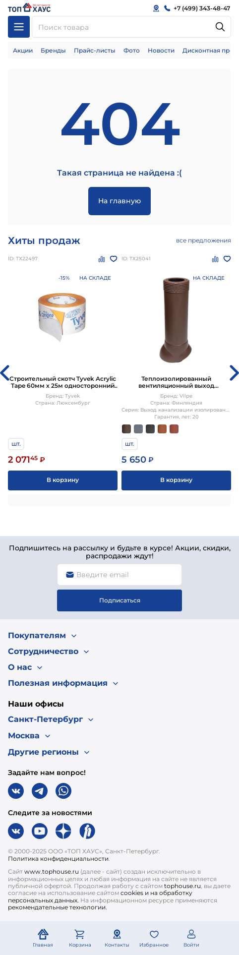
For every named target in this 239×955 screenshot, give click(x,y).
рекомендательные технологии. (57, 907)
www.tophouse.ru (51, 871)
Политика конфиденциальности (58, 858)
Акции (23, 50)
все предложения (203, 240)
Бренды (53, 50)
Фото (131, 50)
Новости (161, 50)
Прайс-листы (95, 50)
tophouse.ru (182, 886)
